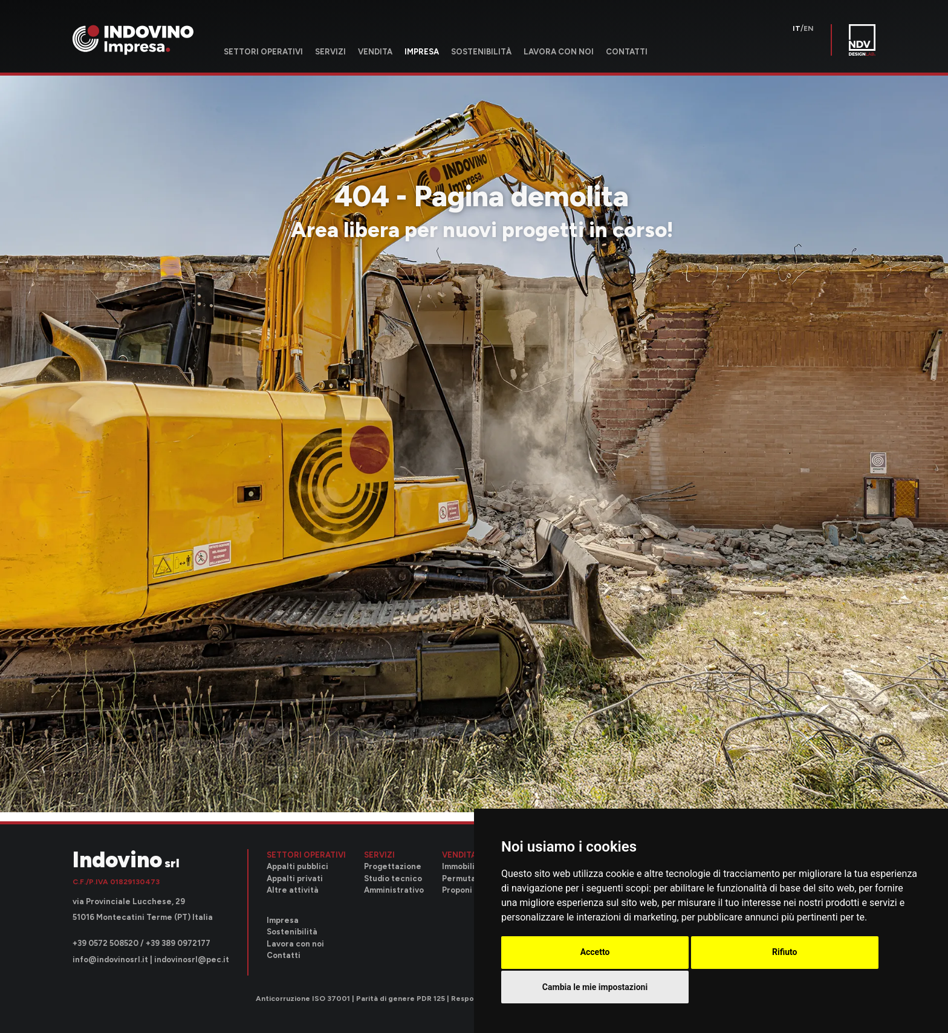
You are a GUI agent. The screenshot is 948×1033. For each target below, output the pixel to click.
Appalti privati (295, 878)
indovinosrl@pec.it (191, 959)
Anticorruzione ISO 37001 (303, 999)
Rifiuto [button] (784, 952)
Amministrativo (394, 890)
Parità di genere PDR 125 (400, 999)
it (796, 28)
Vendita (375, 52)
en (809, 28)
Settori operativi (263, 52)
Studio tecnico (393, 878)
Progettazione (392, 866)
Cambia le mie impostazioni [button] (595, 987)
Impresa (421, 52)
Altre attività (293, 890)
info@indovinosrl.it (110, 959)
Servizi (330, 52)
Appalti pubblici (297, 866)
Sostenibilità (481, 52)
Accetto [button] (595, 952)
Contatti (627, 52)
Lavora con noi (559, 52)
